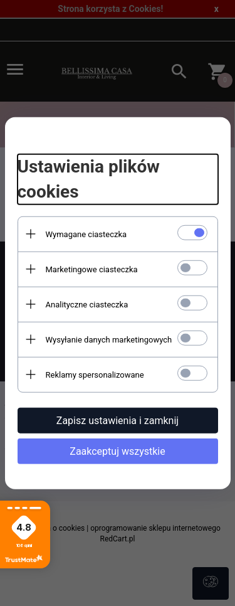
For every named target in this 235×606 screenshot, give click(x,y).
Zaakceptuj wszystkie (117, 451)
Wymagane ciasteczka (86, 233)
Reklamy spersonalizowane (95, 374)
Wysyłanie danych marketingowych (109, 339)
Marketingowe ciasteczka (92, 269)
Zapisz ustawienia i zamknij (117, 420)
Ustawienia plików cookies (89, 179)
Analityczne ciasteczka (87, 304)
